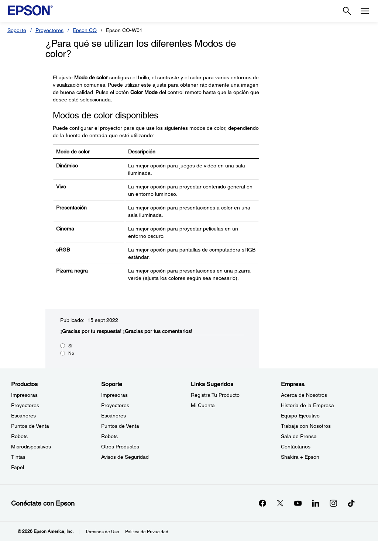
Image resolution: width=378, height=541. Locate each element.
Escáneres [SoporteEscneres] (113, 416)
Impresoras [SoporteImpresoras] (114, 395)
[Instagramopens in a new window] (333, 503)
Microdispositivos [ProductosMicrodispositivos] (31, 447)
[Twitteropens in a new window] (280, 503)
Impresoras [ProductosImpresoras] (24, 395)
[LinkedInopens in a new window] (315, 503)
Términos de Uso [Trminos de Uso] (102, 531)
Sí (70, 345)
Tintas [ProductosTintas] (18, 457)
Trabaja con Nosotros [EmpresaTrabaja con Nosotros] (306, 426)
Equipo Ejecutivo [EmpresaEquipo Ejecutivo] (300, 416)
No (71, 353)
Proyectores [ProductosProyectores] (25, 405)
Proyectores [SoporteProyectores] (115, 405)
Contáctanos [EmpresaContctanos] (295, 447)
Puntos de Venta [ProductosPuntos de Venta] (30, 426)
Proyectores (49, 30)
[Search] (347, 11)
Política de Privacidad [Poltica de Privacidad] (146, 531)
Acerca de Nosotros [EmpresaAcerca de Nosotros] (304, 395)
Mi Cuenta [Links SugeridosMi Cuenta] (203, 405)
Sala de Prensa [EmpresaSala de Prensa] (299, 436)
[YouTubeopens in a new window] (298, 503)
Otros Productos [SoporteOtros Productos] (120, 447)
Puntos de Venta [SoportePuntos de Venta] (120, 426)
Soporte (16, 30)
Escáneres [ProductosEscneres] (23, 416)
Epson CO (85, 30)
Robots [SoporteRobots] (109, 436)
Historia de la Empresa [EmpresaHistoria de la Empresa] (307, 405)
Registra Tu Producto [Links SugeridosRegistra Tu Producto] (215, 395)
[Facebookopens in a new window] (262, 503)
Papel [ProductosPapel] (17, 467)
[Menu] (365, 11)
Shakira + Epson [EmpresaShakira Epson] (300, 457)
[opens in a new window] (351, 503)
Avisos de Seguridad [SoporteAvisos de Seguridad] (125, 457)
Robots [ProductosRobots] (19, 436)
